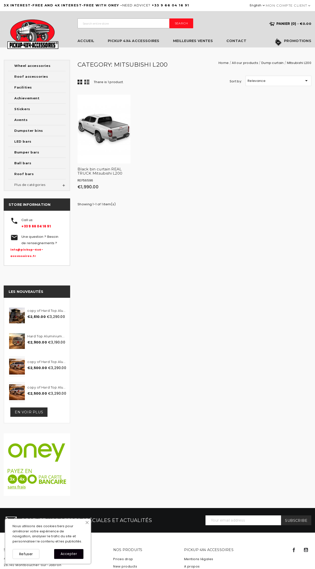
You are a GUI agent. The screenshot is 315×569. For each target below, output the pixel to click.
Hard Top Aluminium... (46, 336)
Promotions (297, 41)
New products (125, 566)
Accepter (69, 553)
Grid (80, 81)
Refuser (26, 554)
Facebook (294, 550)
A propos (192, 566)
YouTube (306, 550)
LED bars (23, 141)
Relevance (278, 81)
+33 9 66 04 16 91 (36, 226)
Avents (21, 120)
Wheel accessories (32, 66)
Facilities (23, 87)
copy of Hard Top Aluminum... (47, 311)
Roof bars (24, 174)
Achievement (27, 98)
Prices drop (123, 559)
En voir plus (29, 412)
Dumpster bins (28, 131)
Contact (236, 41)
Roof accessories (31, 76)
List (86, 81)
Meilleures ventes (193, 41)
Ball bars (22, 163)
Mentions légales (198, 559)
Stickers (22, 109)
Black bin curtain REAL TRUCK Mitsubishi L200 (100, 171)
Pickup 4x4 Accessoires (133, 41)
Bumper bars (26, 152)
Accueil (86, 41)
